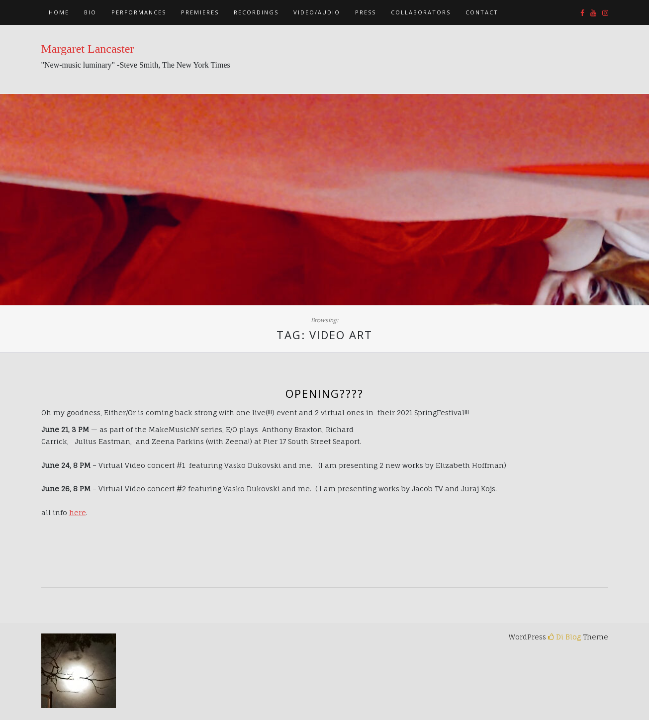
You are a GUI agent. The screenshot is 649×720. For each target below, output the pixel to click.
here (77, 512)
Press (365, 12)
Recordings (256, 12)
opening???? (324, 393)
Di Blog (564, 636)
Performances (138, 12)
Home (59, 12)
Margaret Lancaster (87, 48)
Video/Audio (316, 12)
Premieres (200, 12)
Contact (481, 12)
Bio (90, 12)
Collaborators (421, 12)
